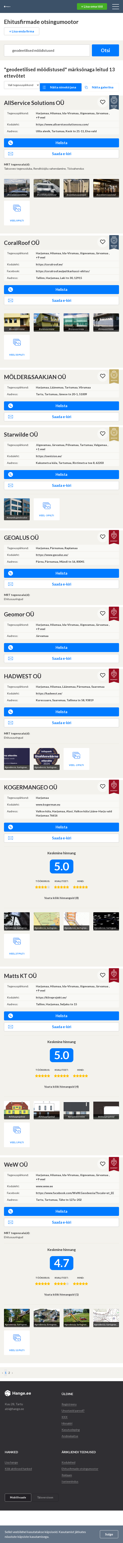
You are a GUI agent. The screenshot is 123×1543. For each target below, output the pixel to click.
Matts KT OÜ (20, 962)
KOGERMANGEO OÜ (30, 777)
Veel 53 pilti (17, 344)
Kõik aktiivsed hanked (20, 1450)
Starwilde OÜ (21, 424)
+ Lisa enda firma (21, 31)
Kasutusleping (71, 1411)
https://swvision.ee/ (49, 446)
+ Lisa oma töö (92, 6)
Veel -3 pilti (46, 505)
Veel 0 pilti (17, 213)
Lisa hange (12, 1443)
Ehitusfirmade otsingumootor (82, 1450)
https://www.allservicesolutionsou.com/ (62, 119)
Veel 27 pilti (17, 940)
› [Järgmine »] (12, 1354)
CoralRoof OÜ (21, 235)
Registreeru (70, 1385)
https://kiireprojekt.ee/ (51, 984)
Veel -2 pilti (76, 754)
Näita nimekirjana (64, 85)
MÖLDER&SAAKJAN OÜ (35, 366)
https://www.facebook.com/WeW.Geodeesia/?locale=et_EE (75, 1177)
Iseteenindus (70, 1463)
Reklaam (68, 1456)
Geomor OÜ (19, 604)
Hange (17, 6)
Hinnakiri (68, 1404)
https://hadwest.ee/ (49, 683)
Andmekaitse (71, 1417)
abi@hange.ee (14, 1390)
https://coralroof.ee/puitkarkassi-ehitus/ (63, 263)
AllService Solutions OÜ (34, 98)
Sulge (109, 1534)
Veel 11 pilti (17, 1331)
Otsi (102, 50)
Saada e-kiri (39, 149)
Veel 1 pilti (17, 1126)
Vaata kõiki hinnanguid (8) (61, 887)
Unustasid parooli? (74, 1392)
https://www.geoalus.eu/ (52, 544)
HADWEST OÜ (22, 666)
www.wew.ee (44, 1170)
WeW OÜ (16, 1148)
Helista (37, 138)
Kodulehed (69, 1443)
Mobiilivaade (18, 1478)
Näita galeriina (99, 85)
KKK (65, 1398)
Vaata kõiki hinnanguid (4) (61, 1073)
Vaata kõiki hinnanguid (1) (61, 1278)
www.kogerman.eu (48, 794)
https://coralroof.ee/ (49, 257)
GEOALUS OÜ (21, 527)
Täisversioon (45, 1478)
